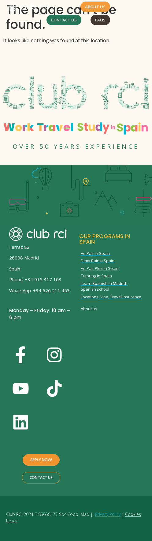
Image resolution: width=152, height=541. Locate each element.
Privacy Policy (107, 514)
